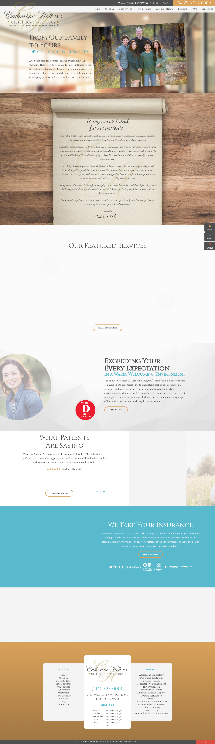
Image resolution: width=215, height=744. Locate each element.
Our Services (125, 9)
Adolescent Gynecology (151, 675)
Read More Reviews (59, 493)
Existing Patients (164, 9)
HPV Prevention (151, 687)
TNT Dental (135, 741)
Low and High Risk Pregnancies (151, 714)
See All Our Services (107, 328)
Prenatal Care (152, 711)
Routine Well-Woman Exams (151, 702)
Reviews (182, 9)
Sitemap (100, 741)
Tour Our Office (63, 684)
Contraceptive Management (151, 684)
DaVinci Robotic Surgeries (151, 705)
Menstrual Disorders (151, 690)
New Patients (144, 9)
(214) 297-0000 (194, 3)
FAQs (194, 9)
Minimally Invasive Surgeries (151, 693)
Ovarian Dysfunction (151, 696)
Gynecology (63, 690)
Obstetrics (63, 693)
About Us (109, 9)
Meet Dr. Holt (116, 410)
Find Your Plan (150, 554)
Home (97, 9)
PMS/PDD (151, 699)
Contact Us (207, 9)
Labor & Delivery (151, 708)
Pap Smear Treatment (151, 678)
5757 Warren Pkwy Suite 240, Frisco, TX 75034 (143, 3)
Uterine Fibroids (151, 681)
